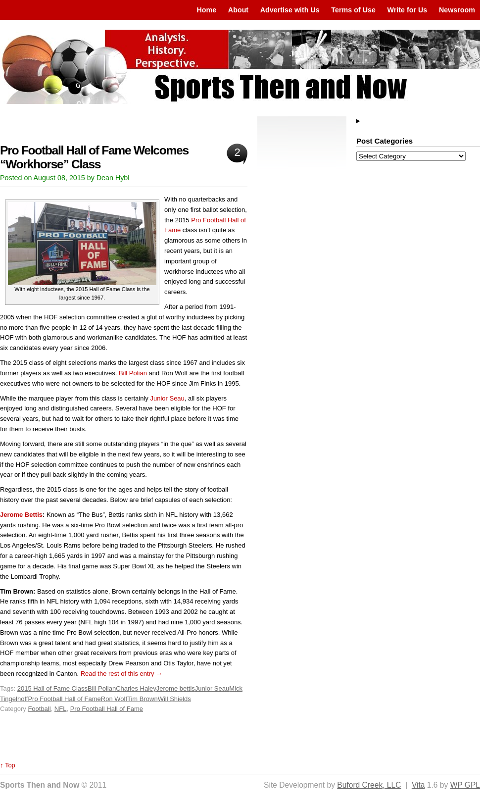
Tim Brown (142, 699)
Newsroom (457, 10)
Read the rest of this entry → (121, 673)
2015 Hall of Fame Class (52, 688)
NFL (60, 708)
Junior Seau (167, 398)
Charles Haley (136, 688)
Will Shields (174, 699)
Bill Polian (133, 373)
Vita (418, 785)
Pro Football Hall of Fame (64, 699)
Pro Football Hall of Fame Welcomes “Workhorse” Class (94, 157)
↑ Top (7, 765)
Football (39, 708)
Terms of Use (353, 10)
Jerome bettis (175, 688)
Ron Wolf (114, 699)
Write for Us (407, 10)
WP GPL (465, 785)
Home (206, 10)
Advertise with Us (290, 10)
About (238, 10)
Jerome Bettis (21, 514)
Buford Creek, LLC (369, 785)
